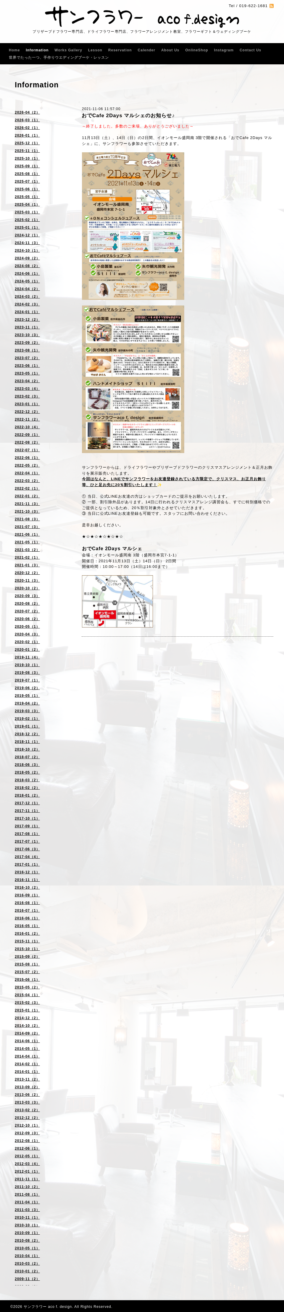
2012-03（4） (27, 1164)
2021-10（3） (27, 511)
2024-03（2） (27, 297)
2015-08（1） (27, 964)
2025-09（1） (27, 166)
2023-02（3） (27, 396)
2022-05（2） (27, 465)
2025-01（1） (27, 228)
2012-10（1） (27, 1125)
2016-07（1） (27, 911)
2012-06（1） (27, 1148)
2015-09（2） (27, 957)
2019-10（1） (27, 665)
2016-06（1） (27, 918)
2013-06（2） (27, 1095)
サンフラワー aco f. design (48, 1307)
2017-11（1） (27, 811)
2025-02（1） (27, 220)
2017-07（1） (27, 841)
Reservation (120, 50)
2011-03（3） (27, 1210)
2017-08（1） (27, 834)
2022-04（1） (27, 473)
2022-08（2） (27, 442)
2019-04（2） (27, 703)
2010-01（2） (27, 1271)
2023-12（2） (27, 320)
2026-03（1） (27, 120)
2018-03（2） (27, 780)
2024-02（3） (27, 304)
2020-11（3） (27, 581)
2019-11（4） (27, 657)
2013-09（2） (27, 1087)
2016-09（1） (27, 895)
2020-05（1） (27, 627)
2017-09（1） (27, 826)
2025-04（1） (27, 204)
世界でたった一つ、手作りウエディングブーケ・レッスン (59, 57)
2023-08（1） (27, 350)
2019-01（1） (27, 726)
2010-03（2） (27, 1264)
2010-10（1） (27, 1225)
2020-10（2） (27, 588)
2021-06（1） (27, 534)
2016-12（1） (27, 872)
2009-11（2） (27, 1279)
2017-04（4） (27, 857)
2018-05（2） (27, 772)
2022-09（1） (27, 435)
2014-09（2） (27, 1033)
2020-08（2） (27, 604)
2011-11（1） (27, 1179)
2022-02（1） (27, 488)
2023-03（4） (27, 389)
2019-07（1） (27, 680)
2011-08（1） (27, 1194)
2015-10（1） (27, 949)
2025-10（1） (27, 158)
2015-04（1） (27, 995)
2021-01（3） (27, 565)
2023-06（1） (27, 366)
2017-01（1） (27, 864)
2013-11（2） (27, 1079)
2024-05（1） (27, 281)
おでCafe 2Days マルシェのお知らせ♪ (128, 115)
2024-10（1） (27, 251)
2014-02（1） (27, 1064)
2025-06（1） (27, 189)
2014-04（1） (27, 1056)
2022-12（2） (27, 412)
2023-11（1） (27, 327)
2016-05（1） (27, 926)
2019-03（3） (27, 711)
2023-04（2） (27, 381)
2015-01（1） (27, 1010)
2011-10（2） (27, 1187)
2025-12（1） (27, 143)
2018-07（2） (27, 757)
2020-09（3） (27, 596)
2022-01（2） (27, 496)
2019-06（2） (27, 688)
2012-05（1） (27, 1156)
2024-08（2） (27, 266)
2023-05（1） (27, 373)
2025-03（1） (27, 212)
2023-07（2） (27, 358)
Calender (146, 50)
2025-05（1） (27, 197)
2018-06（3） (27, 765)
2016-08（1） (27, 903)
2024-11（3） (27, 243)
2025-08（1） (27, 174)
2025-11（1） (27, 151)
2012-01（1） (27, 1171)
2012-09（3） (27, 1133)
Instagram (224, 50)
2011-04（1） (27, 1202)
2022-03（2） (27, 481)
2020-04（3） (27, 634)
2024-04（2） (27, 289)
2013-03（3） (27, 1102)
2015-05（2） (27, 987)
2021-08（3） (27, 519)
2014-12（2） (27, 1018)
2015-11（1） (27, 941)
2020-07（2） (27, 611)
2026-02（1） (27, 128)
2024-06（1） (27, 274)
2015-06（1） (27, 980)
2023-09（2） (27, 343)
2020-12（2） (27, 573)
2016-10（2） (27, 887)
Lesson (95, 50)
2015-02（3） (27, 1003)
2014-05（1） (27, 1049)
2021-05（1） (27, 542)
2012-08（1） (27, 1141)
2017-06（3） (27, 849)
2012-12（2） (27, 1118)
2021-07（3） (27, 527)
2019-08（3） (27, 673)
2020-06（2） (27, 619)
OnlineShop (196, 50)
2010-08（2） (27, 1241)
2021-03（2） (27, 550)
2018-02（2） (27, 788)
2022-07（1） (27, 450)
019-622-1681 (253, 6)
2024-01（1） (27, 312)
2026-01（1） (27, 135)
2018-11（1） (27, 742)
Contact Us (250, 50)
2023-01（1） (27, 404)
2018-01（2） (27, 795)
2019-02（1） (27, 719)
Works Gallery (68, 50)
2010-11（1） (27, 1217)
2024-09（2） (27, 258)
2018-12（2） (27, 734)
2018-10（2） (27, 749)
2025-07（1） (27, 181)
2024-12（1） (27, 235)
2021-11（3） (27, 504)
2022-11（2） (27, 419)
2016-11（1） (27, 880)
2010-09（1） (27, 1233)
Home (14, 50)
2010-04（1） (27, 1256)
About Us (170, 50)
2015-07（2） (27, 972)
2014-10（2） (27, 1026)
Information (37, 50)
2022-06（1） (27, 458)
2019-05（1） (27, 696)
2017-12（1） (27, 803)
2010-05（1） (27, 1248)
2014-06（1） (27, 1041)
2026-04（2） (27, 112)
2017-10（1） (27, 818)
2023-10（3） (27, 335)
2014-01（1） (27, 1072)
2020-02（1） (27, 642)
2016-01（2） (27, 934)
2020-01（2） (27, 650)
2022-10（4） (27, 427)
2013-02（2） (27, 1110)
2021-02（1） (27, 557)
